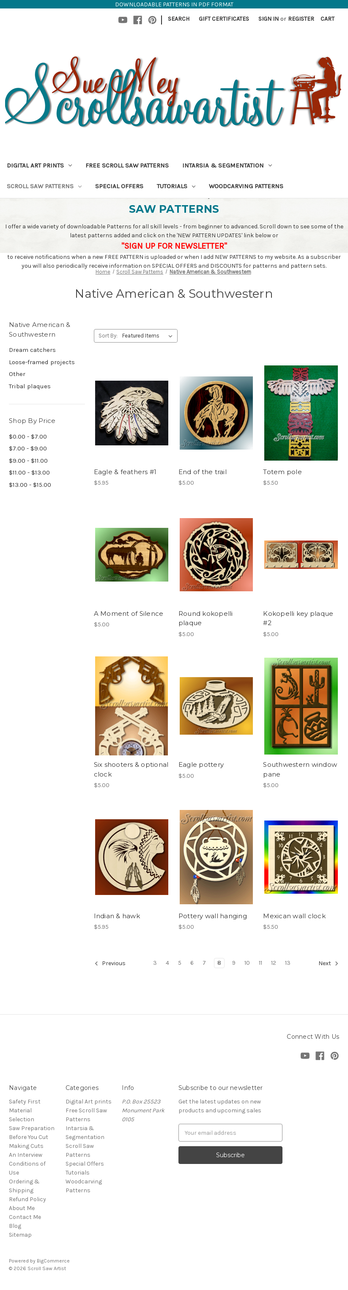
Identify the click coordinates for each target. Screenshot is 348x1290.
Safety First (25, 1101)
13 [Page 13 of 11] (287, 962)
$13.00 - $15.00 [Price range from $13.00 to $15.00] (30, 485)
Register (301, 18)
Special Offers (119, 186)
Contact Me (25, 1217)
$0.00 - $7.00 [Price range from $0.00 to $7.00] (28, 436)
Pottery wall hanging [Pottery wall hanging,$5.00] (212, 916)
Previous (110, 963)
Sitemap (20, 1234)
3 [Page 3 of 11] (155, 962)
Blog (15, 1226)
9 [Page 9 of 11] (234, 962)
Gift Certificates (224, 18)
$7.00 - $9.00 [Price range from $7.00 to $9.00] (28, 448)
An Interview (25, 1154)
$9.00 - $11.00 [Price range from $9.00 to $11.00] (28, 460)
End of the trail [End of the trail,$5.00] (202, 472)
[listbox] (149, 335)
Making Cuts (26, 1146)
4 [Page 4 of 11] (167, 962)
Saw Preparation (32, 1128)
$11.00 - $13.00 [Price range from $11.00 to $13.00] (29, 472)
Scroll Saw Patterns (44, 186)
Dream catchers (32, 350)
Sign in (268, 18)
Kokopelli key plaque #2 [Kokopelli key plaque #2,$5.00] (298, 618)
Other (17, 374)
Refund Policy (27, 1199)
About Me (22, 1208)
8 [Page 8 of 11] (219, 962)
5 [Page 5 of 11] (179, 962)
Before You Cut (28, 1137)
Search (178, 18)
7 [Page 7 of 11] (204, 962)
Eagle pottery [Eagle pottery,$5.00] (201, 764)
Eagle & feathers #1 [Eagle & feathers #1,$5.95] (125, 472)
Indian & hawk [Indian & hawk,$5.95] (117, 916)
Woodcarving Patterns (246, 186)
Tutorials (176, 186)
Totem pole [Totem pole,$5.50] (282, 472)
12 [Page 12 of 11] (273, 962)
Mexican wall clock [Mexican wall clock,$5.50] (294, 916)
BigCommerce (53, 1261)
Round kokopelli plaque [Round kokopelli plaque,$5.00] (205, 618)
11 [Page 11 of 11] (260, 962)
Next (328, 963)
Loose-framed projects (42, 362)
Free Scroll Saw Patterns (127, 165)
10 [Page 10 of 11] (247, 962)
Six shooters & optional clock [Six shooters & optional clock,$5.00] (131, 769)
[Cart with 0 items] (327, 18)
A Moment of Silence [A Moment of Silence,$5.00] (129, 613)
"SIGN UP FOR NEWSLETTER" (174, 246)
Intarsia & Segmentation (227, 165)
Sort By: (108, 335)
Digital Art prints (39, 165)
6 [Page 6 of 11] (192, 962)
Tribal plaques (30, 386)
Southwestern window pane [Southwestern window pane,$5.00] (300, 769)
